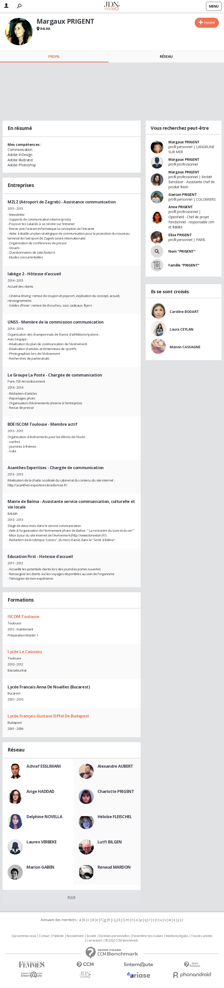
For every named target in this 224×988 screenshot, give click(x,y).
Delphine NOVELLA (44, 816)
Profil (54, 56)
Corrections (94, 940)
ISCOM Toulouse (23, 616)
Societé (91, 936)
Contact (44, 936)
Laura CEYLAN (181, 329)
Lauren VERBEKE (41, 842)
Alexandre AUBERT (115, 766)
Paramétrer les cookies (147, 936)
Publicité (57, 936)
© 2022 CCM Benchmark (121, 940)
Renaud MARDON (114, 867)
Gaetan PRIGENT (182, 194)
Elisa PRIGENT (180, 234)
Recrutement (74, 936)
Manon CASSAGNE (185, 346)
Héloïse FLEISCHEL (115, 816)
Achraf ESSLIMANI (44, 766)
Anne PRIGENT (180, 206)
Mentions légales (177, 936)
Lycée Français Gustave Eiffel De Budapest (48, 716)
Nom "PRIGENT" (182, 251)
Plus (71, 897)
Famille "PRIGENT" (183, 265)
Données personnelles (114, 936)
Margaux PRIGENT (183, 142)
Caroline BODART (184, 311)
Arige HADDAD (40, 791)
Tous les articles (201, 936)
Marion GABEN (40, 867)
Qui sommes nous (24, 936)
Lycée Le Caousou (25, 651)
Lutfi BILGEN (110, 842)
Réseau (166, 56)
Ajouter (209, 22)
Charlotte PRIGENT (116, 791)
